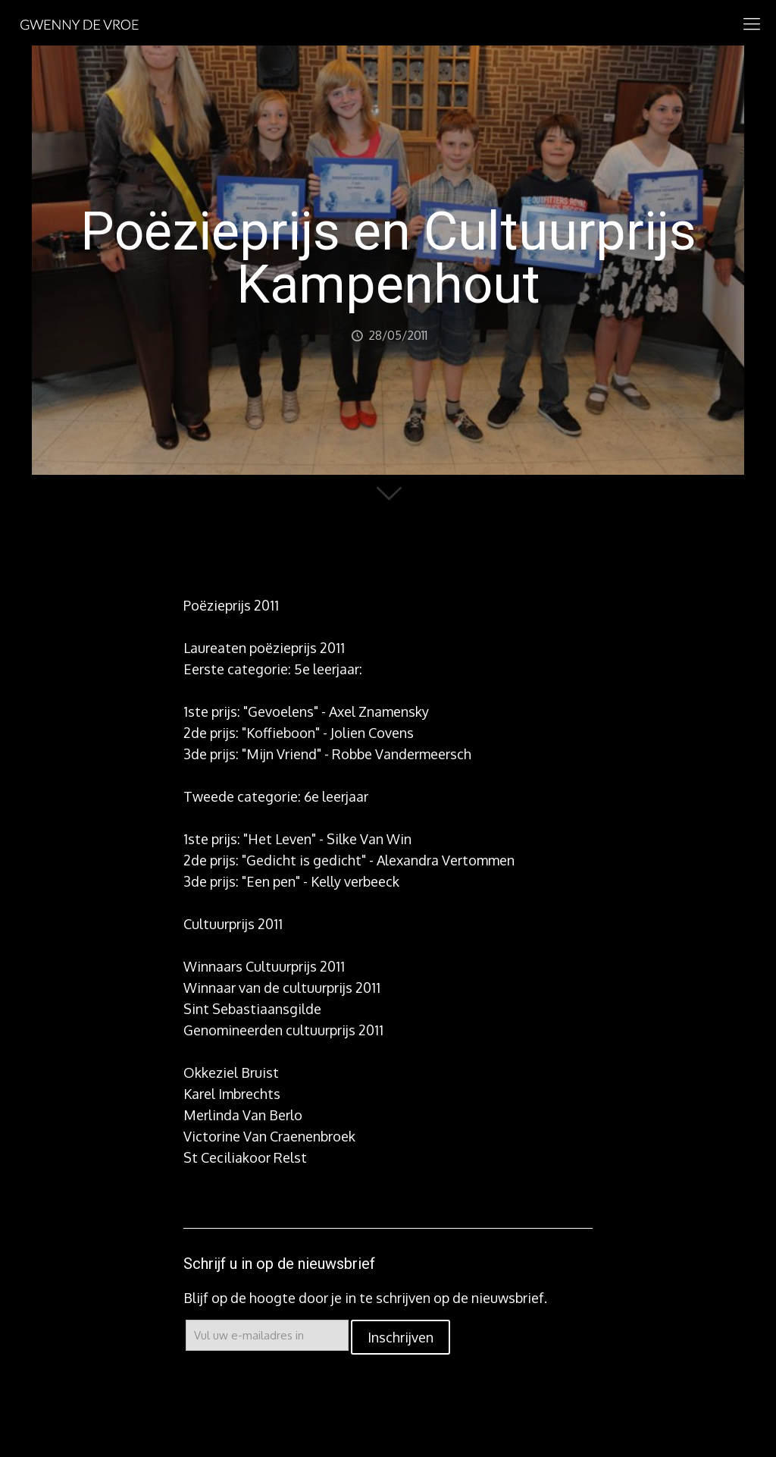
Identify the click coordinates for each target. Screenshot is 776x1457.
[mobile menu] (752, 23)
